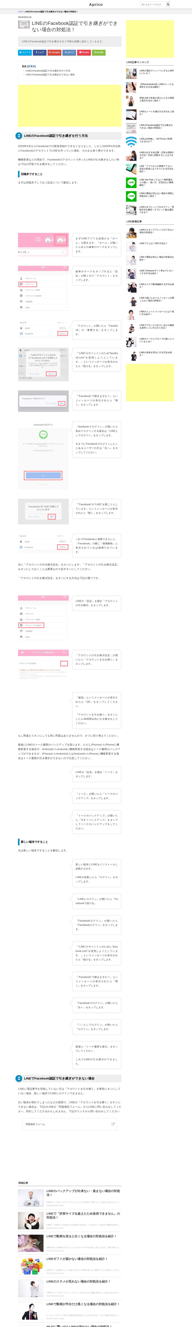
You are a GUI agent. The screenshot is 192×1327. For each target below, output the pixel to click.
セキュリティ (61, 1290)
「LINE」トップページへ (70, 1304)
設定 (43, 1284)
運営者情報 (76, 1316)
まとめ (46, 1290)
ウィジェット (35, 1316)
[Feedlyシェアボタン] (99, 52)
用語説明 (113, 1290)
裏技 (36, 1290)
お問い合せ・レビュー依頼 (56, 1316)
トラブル (76, 1290)
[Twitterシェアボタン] (25, 52)
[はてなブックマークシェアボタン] (69, 52)
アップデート (100, 1284)
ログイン (55, 1284)
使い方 (23, 1284)
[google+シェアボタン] (54, 52)
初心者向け (25, 1296)
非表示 (31, 66)
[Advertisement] (70, 106)
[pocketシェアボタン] (84, 52)
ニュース (24, 1290)
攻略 (88, 1290)
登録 (34, 1284)
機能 (86, 1284)
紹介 (76, 1284)
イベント (100, 1290)
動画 (66, 1284)
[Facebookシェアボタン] (40, 52)
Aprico (96, 4)
